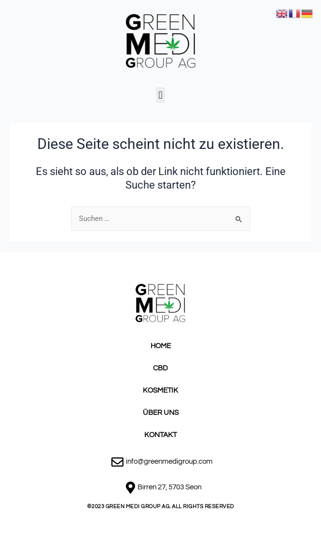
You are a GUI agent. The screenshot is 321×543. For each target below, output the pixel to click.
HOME (161, 346)
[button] (160, 95)
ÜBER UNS (161, 412)
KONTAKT (160, 435)
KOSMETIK (160, 390)
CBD (160, 368)
